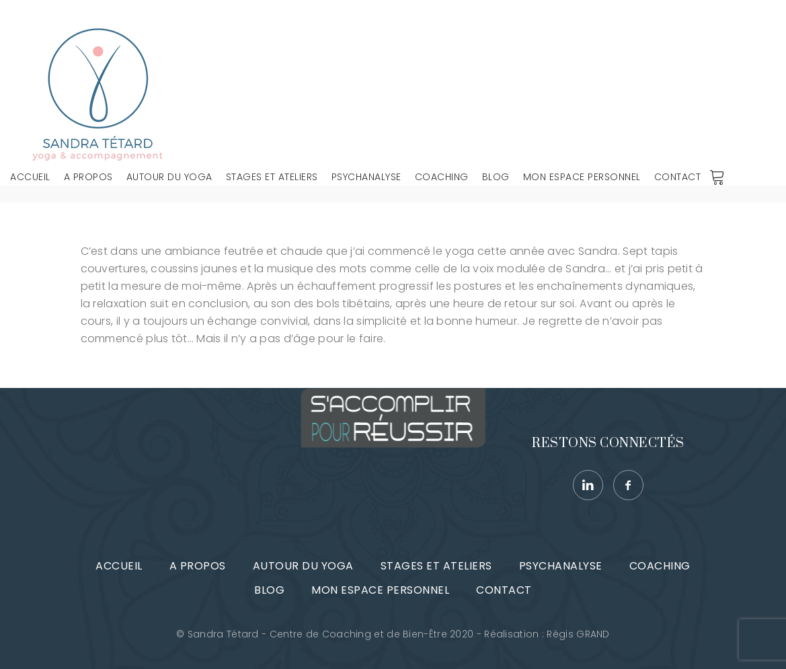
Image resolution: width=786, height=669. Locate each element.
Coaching (442, 177)
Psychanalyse (366, 177)
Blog (496, 177)
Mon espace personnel (582, 177)
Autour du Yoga (169, 177)
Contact (677, 177)
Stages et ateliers (272, 177)
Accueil (30, 177)
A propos (88, 177)
